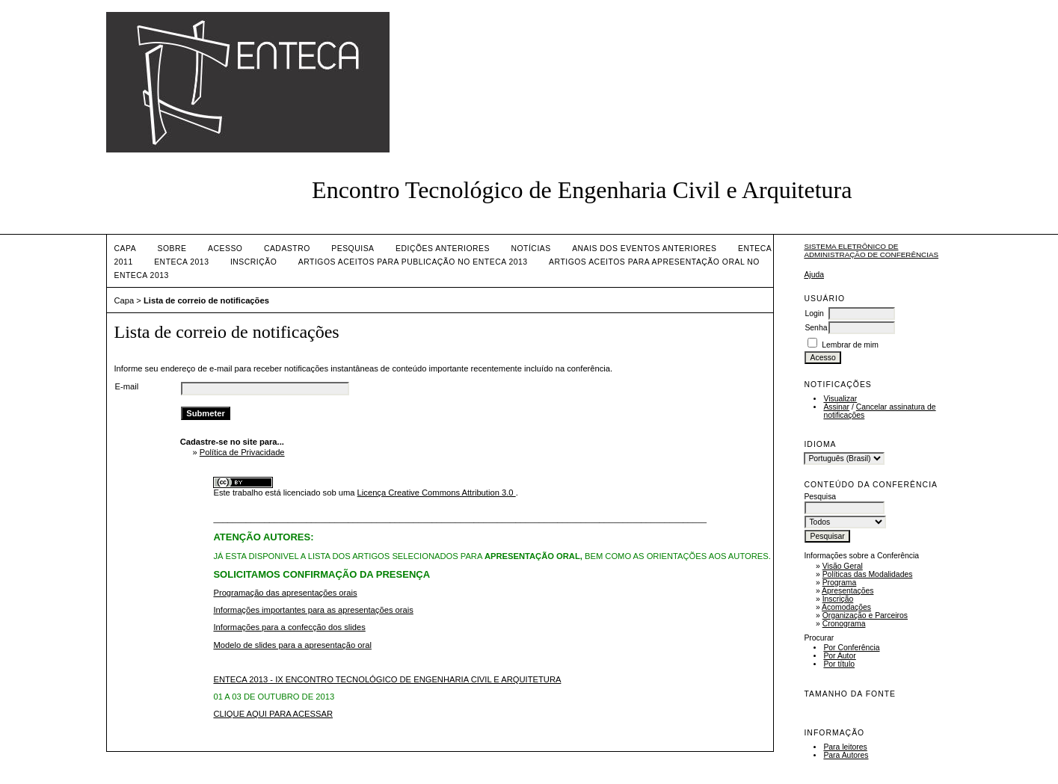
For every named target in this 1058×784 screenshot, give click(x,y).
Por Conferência (851, 647)
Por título (839, 664)
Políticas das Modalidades (867, 574)
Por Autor (839, 656)
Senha (816, 328)
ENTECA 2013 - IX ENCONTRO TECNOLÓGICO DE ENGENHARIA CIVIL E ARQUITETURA (387, 679)
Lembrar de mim (850, 345)
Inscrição (838, 599)
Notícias (530, 248)
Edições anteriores (443, 248)
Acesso (225, 248)
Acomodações (846, 607)
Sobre (172, 248)
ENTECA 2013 (181, 262)
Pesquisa (352, 248)
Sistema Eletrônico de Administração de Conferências (871, 250)
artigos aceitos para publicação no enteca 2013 (413, 262)
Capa (125, 248)
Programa (839, 582)
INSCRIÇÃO (253, 262)
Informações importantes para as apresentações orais (313, 609)
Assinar (836, 407)
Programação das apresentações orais (285, 592)
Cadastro (287, 248)
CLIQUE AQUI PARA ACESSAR (273, 713)
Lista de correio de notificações (206, 300)
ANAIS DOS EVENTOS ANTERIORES (644, 248)
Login (814, 313)
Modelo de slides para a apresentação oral (292, 645)
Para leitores (845, 747)
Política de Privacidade (242, 452)
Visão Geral (842, 566)
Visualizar (840, 399)
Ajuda (814, 275)
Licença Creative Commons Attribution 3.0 (436, 492)
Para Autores (845, 755)
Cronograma (844, 624)
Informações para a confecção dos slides (289, 627)
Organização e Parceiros (865, 615)
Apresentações (847, 591)
